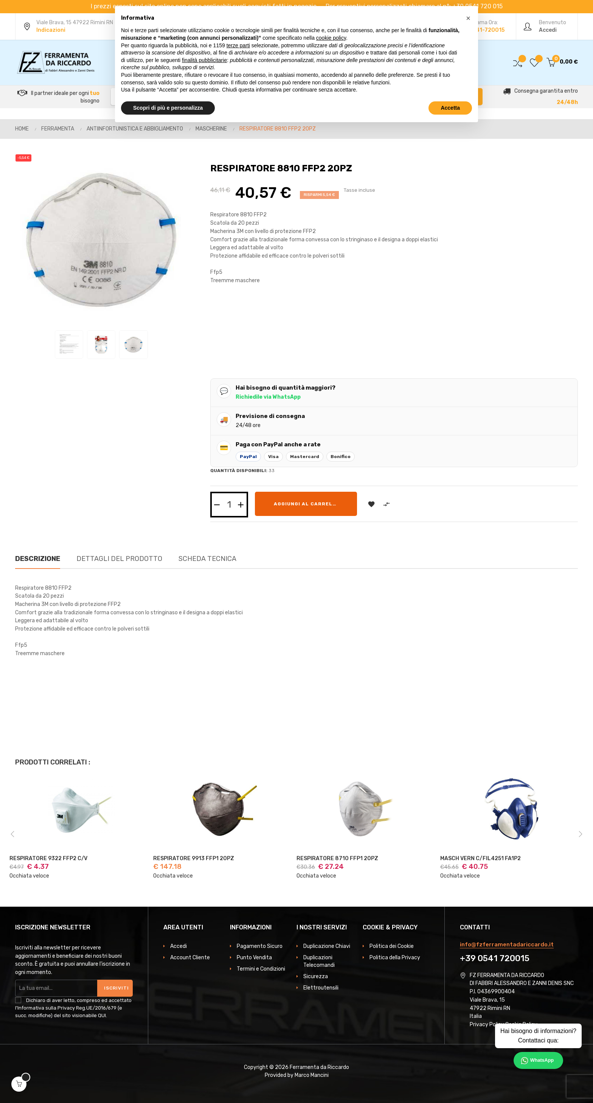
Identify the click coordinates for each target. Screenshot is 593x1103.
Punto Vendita (254, 957)
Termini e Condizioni (261, 969)
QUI (102, 1015)
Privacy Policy (487, 1024)
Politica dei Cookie (391, 946)
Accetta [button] (450, 108)
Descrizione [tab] (37, 559)
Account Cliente (190, 957)
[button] (468, 18)
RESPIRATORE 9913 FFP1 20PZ (193, 859)
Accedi (178, 946)
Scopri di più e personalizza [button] (168, 108)
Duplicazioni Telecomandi (319, 961)
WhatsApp (542, 1060)
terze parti (238, 45)
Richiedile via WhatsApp (268, 397)
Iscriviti (116, 988)
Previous (12, 834)
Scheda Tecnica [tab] (207, 559)
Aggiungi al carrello (307, 503)
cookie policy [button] (331, 38)
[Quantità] (229, 504)
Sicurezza (315, 976)
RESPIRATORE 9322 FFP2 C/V (48, 859)
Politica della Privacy (394, 957)
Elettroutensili (320, 988)
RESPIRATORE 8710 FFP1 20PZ (337, 859)
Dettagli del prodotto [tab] (119, 559)
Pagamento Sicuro (260, 946)
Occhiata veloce (29, 876)
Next (580, 834)
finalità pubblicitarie (204, 60)
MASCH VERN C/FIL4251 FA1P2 (480, 859)
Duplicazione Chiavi (326, 946)
